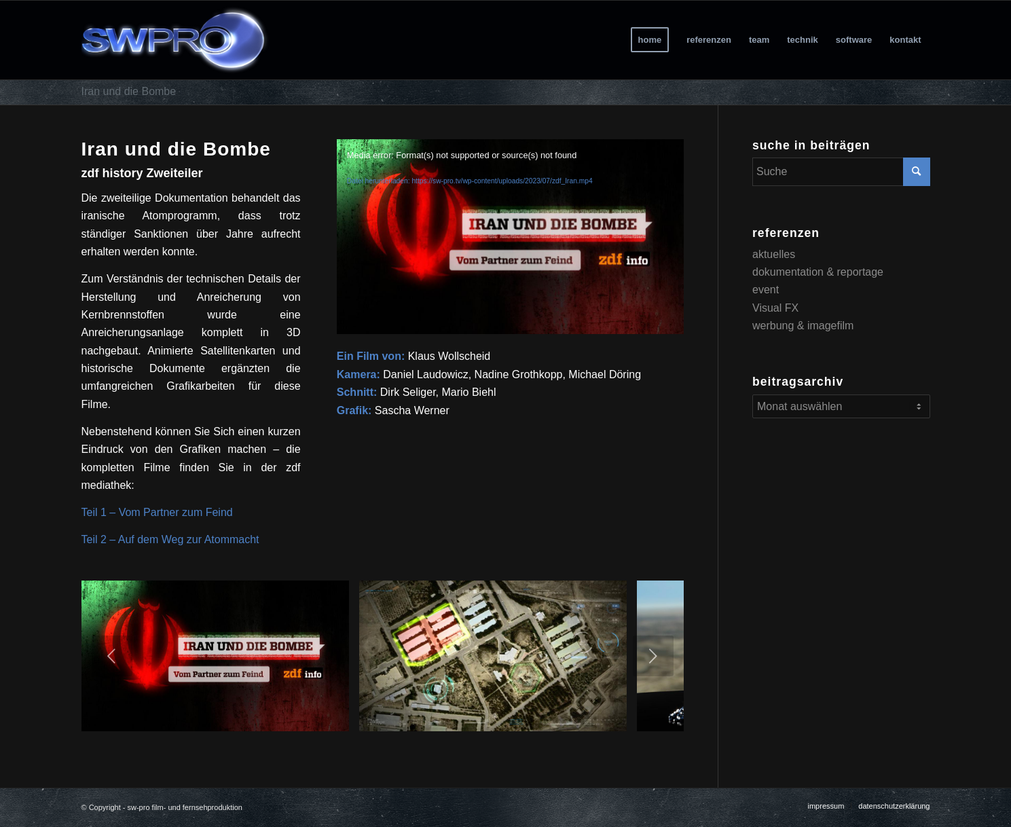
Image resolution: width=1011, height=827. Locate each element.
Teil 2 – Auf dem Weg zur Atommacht (170, 539)
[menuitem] (650, 40)
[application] (510, 237)
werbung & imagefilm (802, 325)
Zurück (112, 656)
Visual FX (775, 308)
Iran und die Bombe (129, 91)
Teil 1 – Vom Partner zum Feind (157, 512)
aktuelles (773, 254)
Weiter (653, 656)
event (765, 289)
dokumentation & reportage (817, 272)
